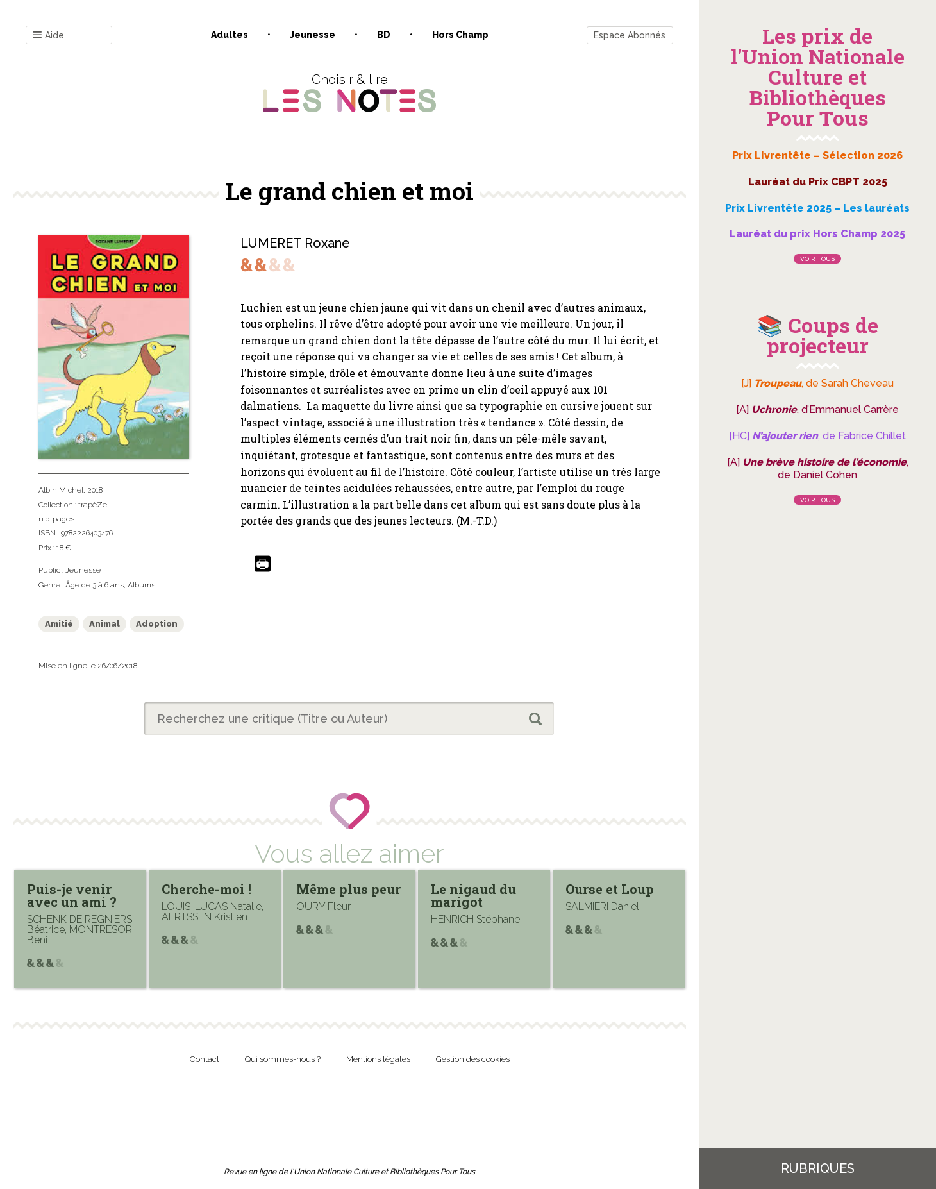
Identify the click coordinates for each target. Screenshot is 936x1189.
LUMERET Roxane (295, 243)
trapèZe (92, 504)
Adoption (157, 623)
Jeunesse (312, 35)
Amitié (59, 623)
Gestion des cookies (473, 1059)
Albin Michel (60, 489)
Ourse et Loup (609, 889)
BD (383, 35)
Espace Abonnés (629, 35)
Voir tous (817, 258)
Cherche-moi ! (206, 889)
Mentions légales (378, 1059)
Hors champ (460, 35)
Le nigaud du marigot (473, 895)
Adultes (229, 35)
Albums (141, 584)
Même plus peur (348, 889)
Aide (48, 35)
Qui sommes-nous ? (283, 1059)
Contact (204, 1059)
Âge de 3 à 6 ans (94, 584)
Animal (104, 623)
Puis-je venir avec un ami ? (72, 895)
